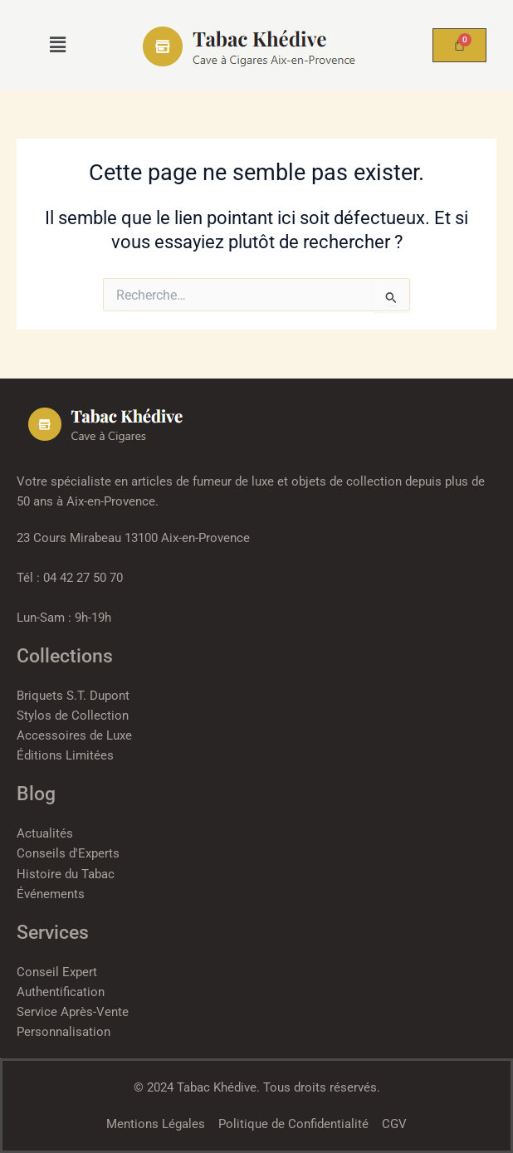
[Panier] (459, 45)
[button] (58, 45)
